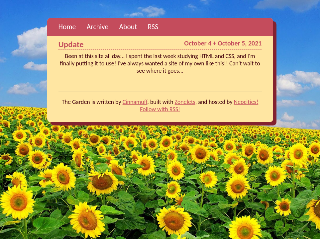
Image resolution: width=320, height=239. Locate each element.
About (128, 26)
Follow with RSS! (160, 109)
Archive (97, 26)
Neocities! (246, 102)
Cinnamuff (135, 102)
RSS (153, 26)
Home (67, 26)
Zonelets (185, 102)
